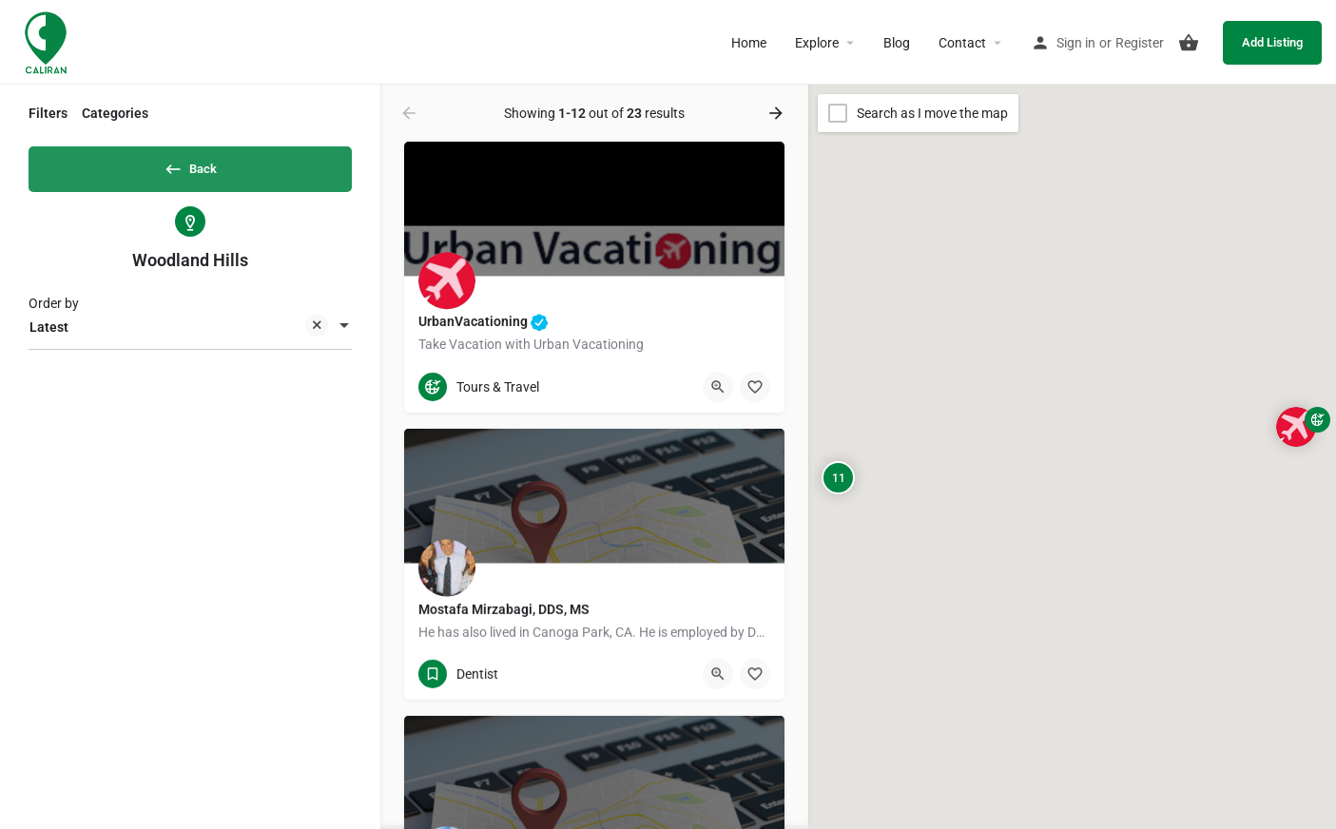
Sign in (1075, 42)
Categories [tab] (115, 113)
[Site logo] (48, 40)
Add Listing (1272, 42)
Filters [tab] (48, 113)
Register (1139, 42)
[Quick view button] (718, 387)
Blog (896, 42)
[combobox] (190, 334)
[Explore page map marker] (1296, 427)
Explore (817, 42)
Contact (962, 42)
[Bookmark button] (755, 387)
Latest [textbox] (178, 335)
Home (748, 42)
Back (190, 165)
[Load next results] (777, 113)
